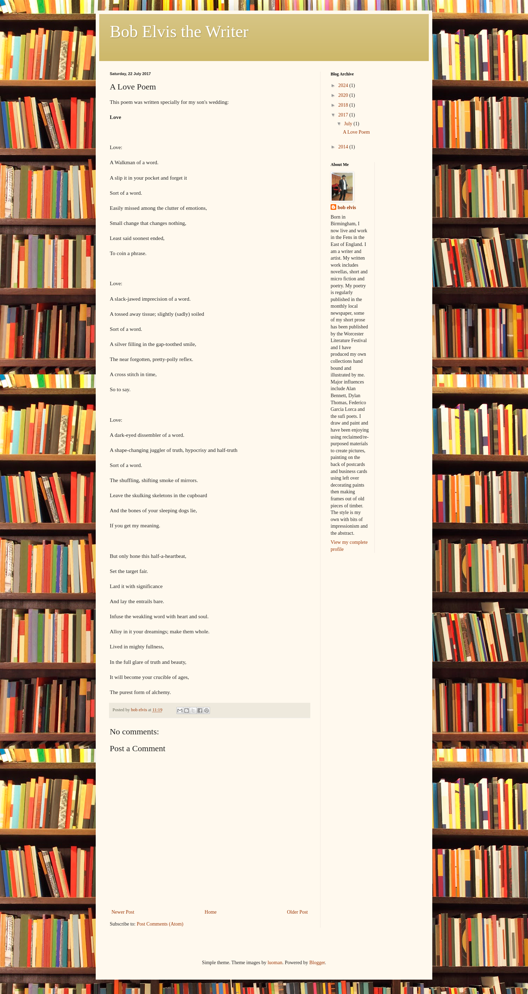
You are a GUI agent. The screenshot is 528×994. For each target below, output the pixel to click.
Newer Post (122, 912)
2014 (344, 146)
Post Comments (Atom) (160, 924)
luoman (275, 962)
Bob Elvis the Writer (179, 31)
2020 (344, 95)
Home (211, 912)
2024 (344, 85)
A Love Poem (356, 132)
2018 (344, 105)
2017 (344, 115)
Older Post (297, 912)
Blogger (317, 962)
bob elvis (347, 207)
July (348, 123)
